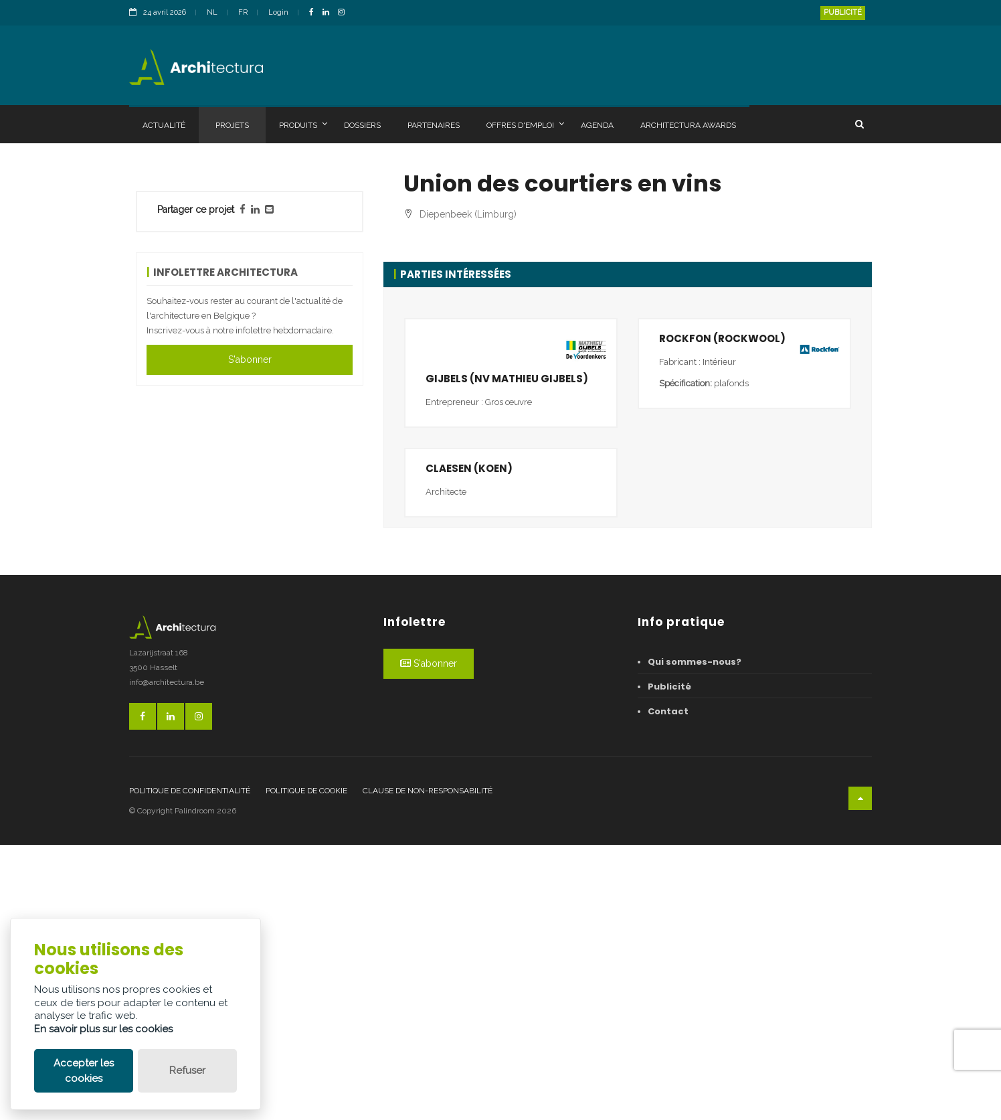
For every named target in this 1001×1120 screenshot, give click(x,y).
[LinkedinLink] (329, 13)
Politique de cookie (306, 1065)
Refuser (187, 1070)
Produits (303, 124)
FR (243, 12)
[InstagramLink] (344, 13)
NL (212, 12)
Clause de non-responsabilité (427, 1065)
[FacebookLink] (315, 13)
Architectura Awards (688, 125)
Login (278, 12)
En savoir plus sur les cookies (103, 1029)
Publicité (843, 12)
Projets (232, 125)
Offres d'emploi (525, 124)
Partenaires (433, 125)
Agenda (597, 125)
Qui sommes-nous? (694, 937)
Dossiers (362, 125)
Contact (668, 986)
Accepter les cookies (84, 1071)
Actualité (164, 125)
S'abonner (250, 359)
